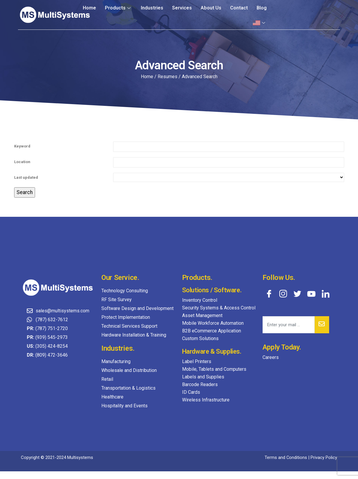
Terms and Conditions (285, 457)
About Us (211, 8)
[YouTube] (311, 293)
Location (22, 162)
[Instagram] (283, 293)
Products (119, 8)
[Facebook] (269, 293)
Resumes (167, 76)
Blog (262, 8)
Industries (152, 8)
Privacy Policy (324, 457)
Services (182, 8)
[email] (289, 324)
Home (90, 8)
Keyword (22, 146)
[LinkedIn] (325, 293)
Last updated (26, 177)
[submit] (322, 324)
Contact (239, 8)
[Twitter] (297, 293)
